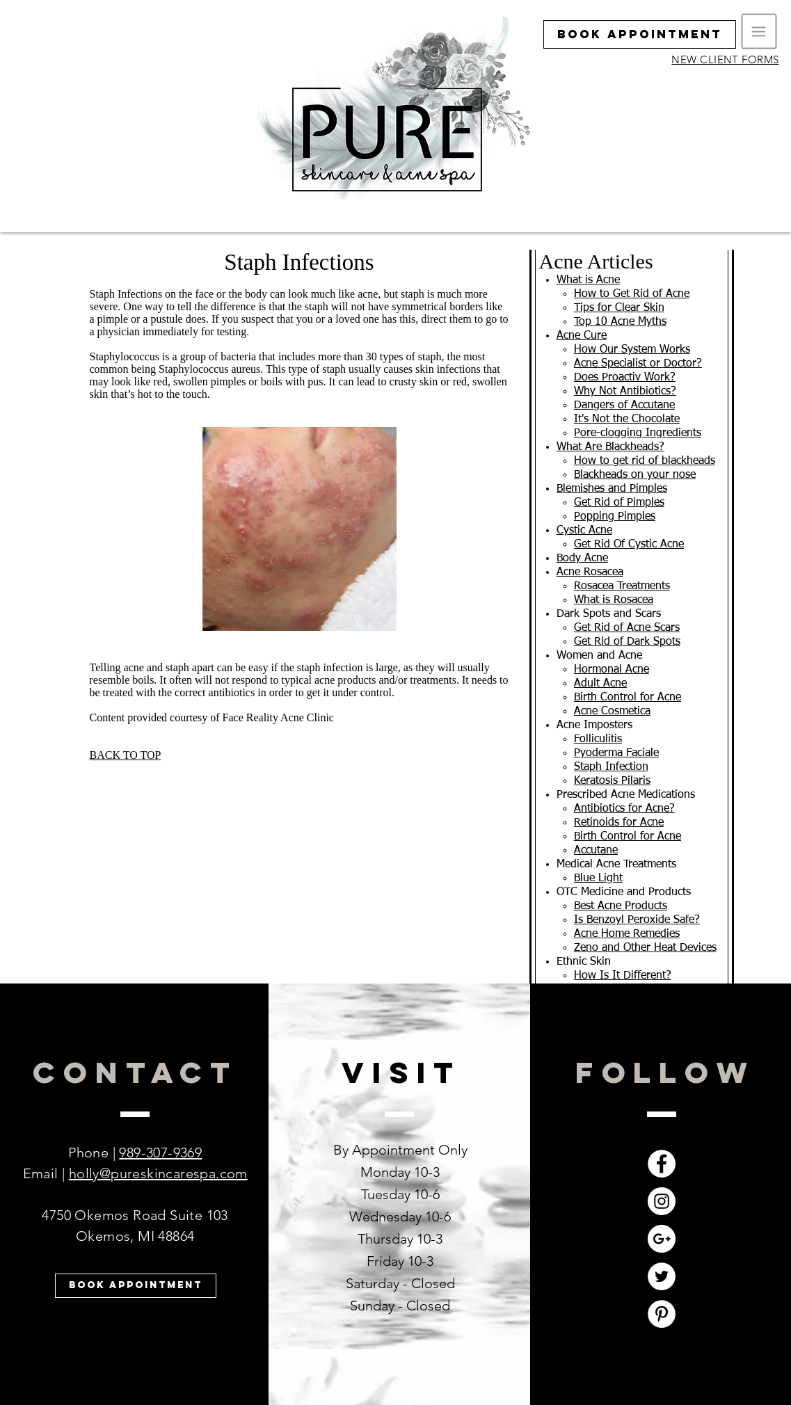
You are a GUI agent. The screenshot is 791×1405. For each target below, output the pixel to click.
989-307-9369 (160, 1152)
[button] (759, 31)
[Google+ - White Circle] (662, 1239)
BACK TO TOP (125, 755)
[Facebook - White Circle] (662, 1164)
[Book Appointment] (639, 34)
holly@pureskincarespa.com (158, 1173)
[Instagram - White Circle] (662, 1201)
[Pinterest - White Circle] (662, 1314)
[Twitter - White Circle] (662, 1276)
